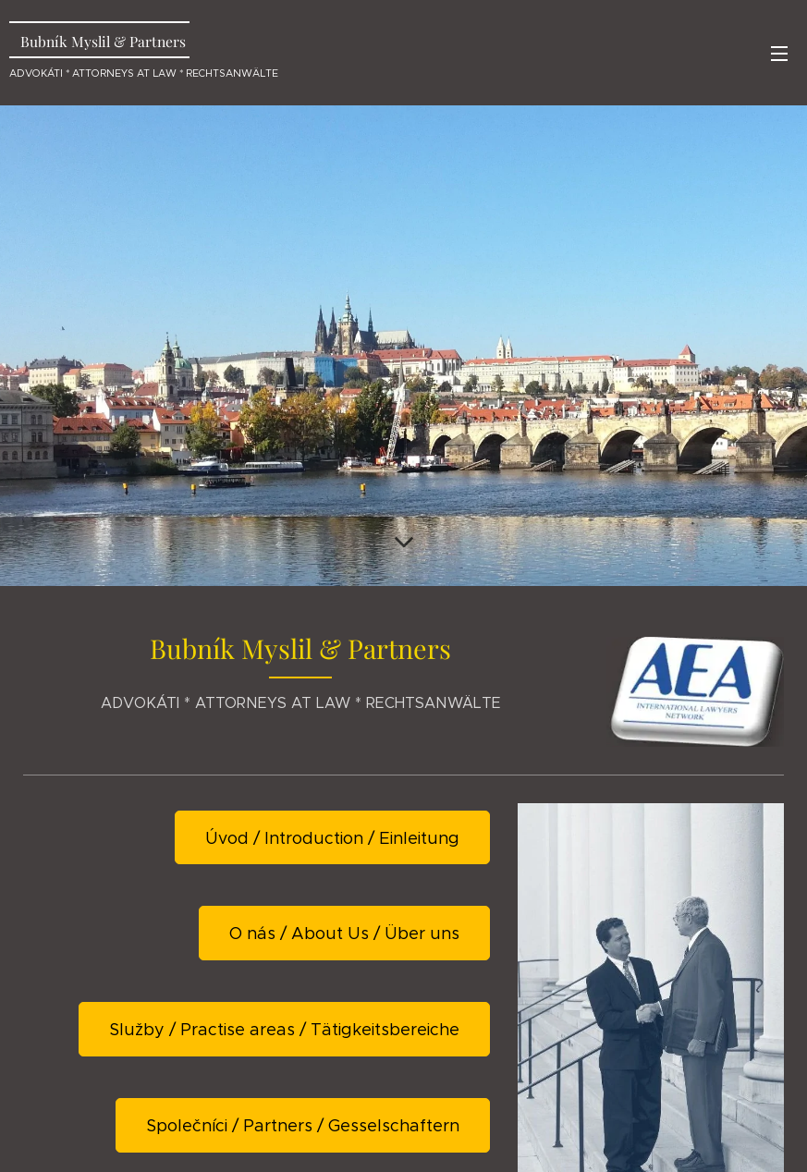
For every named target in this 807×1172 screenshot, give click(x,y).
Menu (779, 54)
